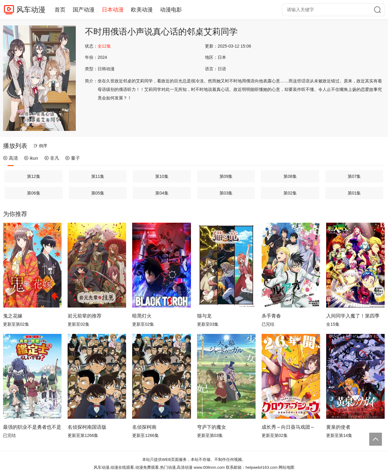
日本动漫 (113, 10)
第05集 (98, 193)
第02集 (290, 193)
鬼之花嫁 (12, 315)
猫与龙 (204, 315)
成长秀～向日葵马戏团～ (288, 427)
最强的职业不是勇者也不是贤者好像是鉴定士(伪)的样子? (32, 427)
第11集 (98, 176)
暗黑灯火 (142, 315)
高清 (10, 158)
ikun (31, 158)
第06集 (33, 193)
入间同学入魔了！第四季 (353, 315)
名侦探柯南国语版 (87, 427)
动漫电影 (171, 10)
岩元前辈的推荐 (85, 315)
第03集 (226, 193)
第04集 (162, 193)
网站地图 (286, 467)
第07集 (354, 176)
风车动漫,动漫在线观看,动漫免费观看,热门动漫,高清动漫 (143, 467)
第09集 (226, 176)
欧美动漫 (142, 10)
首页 (60, 10)
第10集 (162, 176)
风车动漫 (30, 9)
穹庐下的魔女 (211, 427)
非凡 (51, 158)
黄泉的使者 (338, 427)
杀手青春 (271, 315)
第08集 (290, 176)
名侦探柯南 (144, 427)
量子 (72, 158)
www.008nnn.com (209, 467)
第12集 (33, 176)
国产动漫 (84, 10)
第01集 (354, 193)
